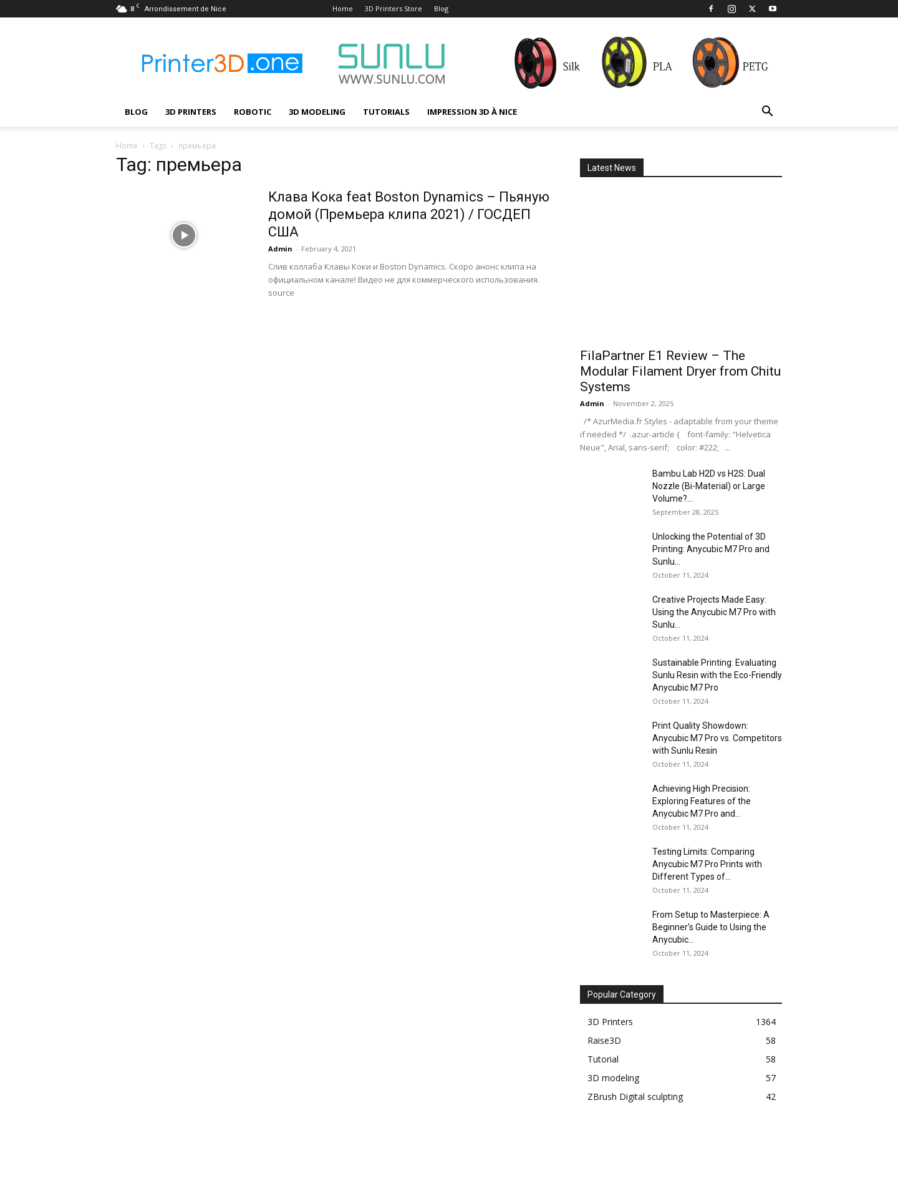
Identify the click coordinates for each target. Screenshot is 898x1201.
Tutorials (386, 111)
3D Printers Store (393, 8)
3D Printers (190, 111)
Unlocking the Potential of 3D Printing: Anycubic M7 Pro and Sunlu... (711, 549)
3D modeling (317, 111)
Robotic (252, 111)
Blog (441, 8)
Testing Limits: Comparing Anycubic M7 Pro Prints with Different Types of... (707, 864)
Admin (280, 248)
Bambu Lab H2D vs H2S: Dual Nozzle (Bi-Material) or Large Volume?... (708, 486)
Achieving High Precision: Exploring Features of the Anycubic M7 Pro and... (701, 801)
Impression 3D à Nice (472, 111)
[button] (767, 113)
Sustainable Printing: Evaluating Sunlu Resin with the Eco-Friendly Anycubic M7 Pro (717, 675)
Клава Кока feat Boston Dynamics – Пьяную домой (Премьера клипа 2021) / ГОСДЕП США (408, 214)
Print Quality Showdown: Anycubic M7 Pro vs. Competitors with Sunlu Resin (717, 738)
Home (342, 8)
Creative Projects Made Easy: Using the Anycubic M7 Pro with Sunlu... (714, 612)
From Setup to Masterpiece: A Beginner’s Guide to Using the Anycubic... (711, 927)
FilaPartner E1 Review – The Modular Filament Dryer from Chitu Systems (680, 371)
